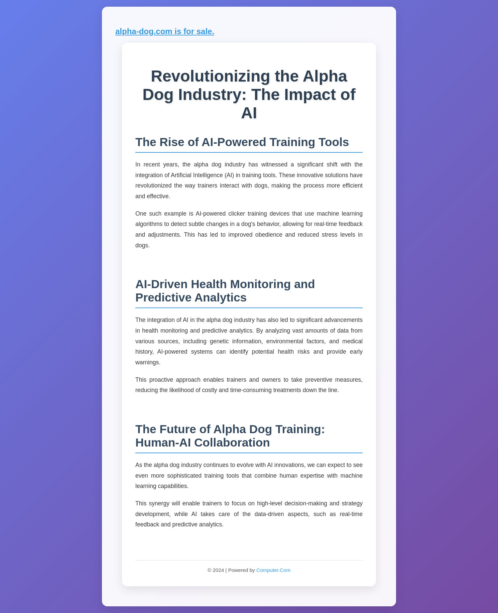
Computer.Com (273, 570)
